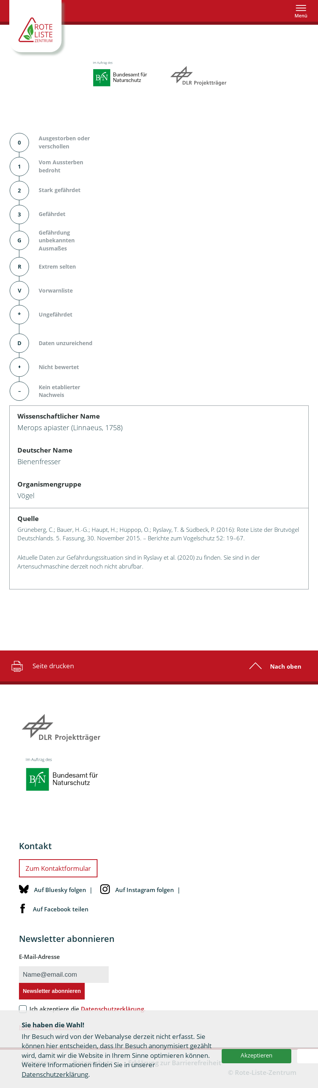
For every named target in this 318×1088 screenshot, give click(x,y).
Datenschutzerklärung (55, 1074)
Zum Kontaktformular (58, 868)
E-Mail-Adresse (39, 956)
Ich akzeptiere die (87, 1009)
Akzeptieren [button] (256, 1055)
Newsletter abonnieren (52, 991)
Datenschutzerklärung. (113, 1009)
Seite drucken (41, 666)
